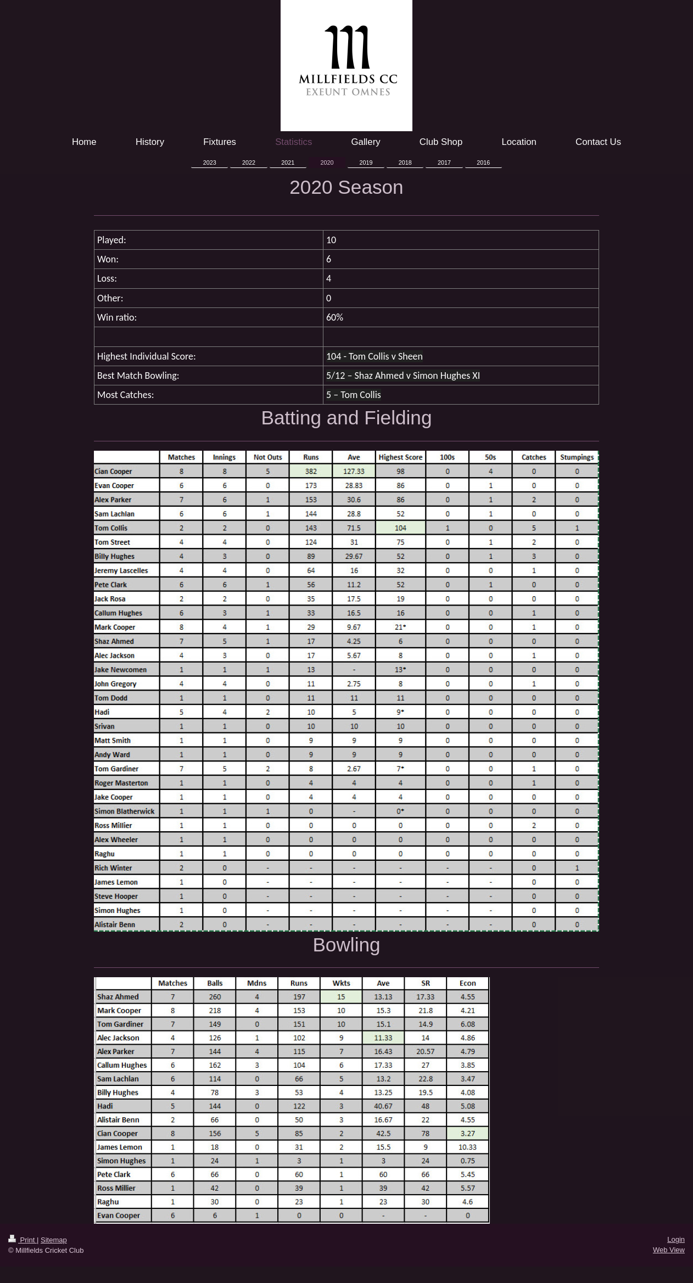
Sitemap (54, 1240)
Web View (669, 1250)
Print (22, 1240)
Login (676, 1239)
